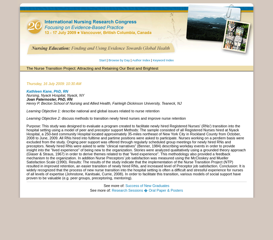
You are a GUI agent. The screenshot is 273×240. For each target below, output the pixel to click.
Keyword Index (163, 60)
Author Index (141, 60)
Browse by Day (119, 60)
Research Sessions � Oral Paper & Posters (147, 190)
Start (102, 60)
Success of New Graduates (147, 186)
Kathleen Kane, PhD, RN (47, 91)
